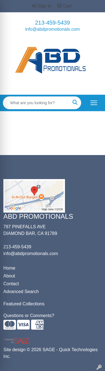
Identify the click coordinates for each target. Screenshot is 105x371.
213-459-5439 (52, 23)
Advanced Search (21, 291)
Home (9, 268)
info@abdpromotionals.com (52, 29)
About (9, 276)
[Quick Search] (36, 102)
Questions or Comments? (28, 315)
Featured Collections (24, 303)
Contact (11, 283)
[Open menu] (93, 102)
